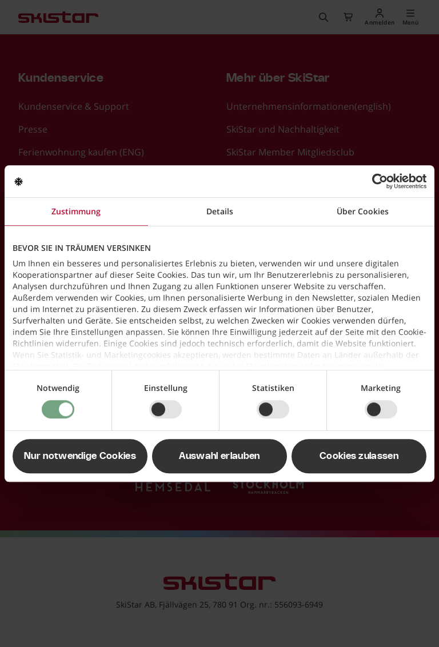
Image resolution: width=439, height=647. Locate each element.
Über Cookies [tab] (363, 211)
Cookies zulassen (359, 456)
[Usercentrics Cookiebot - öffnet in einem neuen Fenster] (376, 181)
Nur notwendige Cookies (80, 456)
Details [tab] (219, 211)
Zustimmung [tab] (76, 211)
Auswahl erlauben (219, 456)
